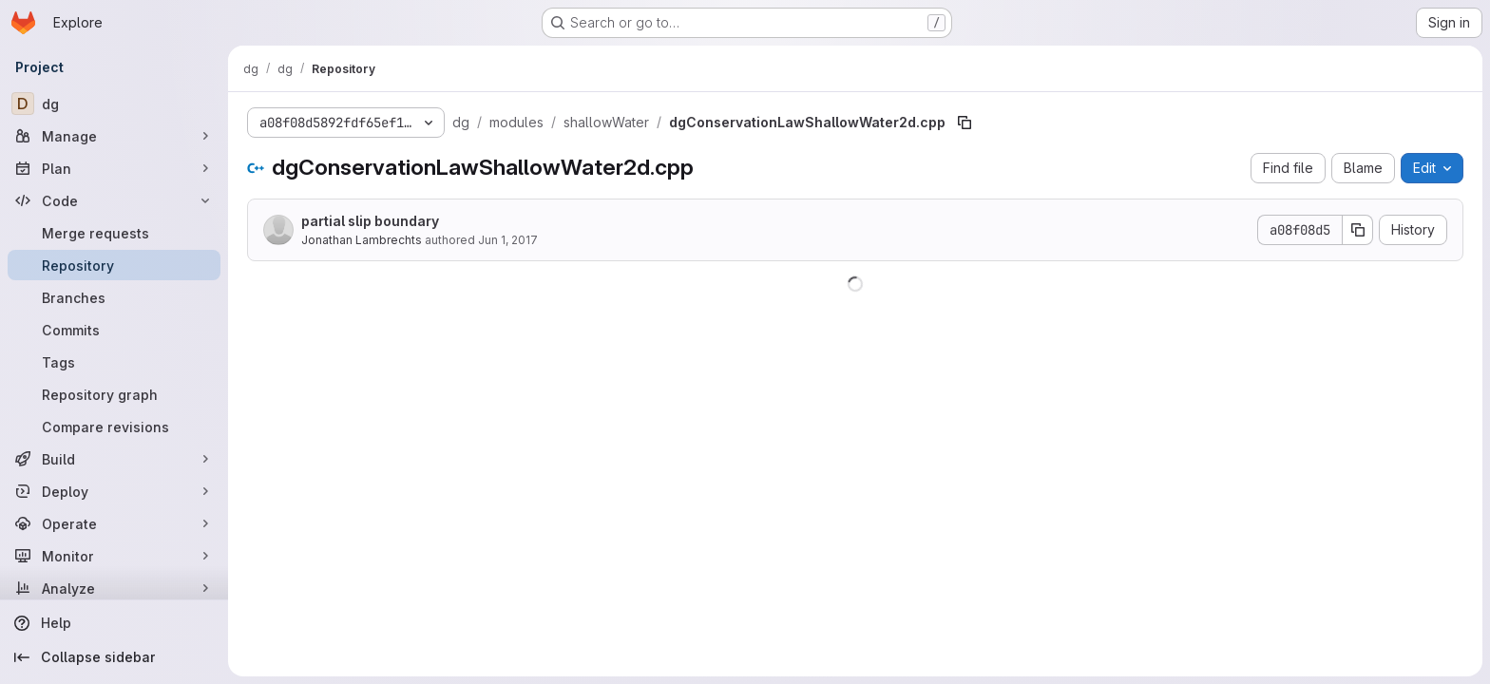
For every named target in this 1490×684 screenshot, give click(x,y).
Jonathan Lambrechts (361, 240)
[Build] (114, 459)
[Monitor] (114, 556)
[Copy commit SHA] (1358, 230)
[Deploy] (114, 491)
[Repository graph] (114, 394)
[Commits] (114, 329)
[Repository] (114, 265)
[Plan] (114, 168)
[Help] (114, 623)
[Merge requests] (114, 233)
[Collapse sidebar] (114, 657)
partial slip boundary (370, 221)
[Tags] (114, 362)
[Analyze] (114, 588)
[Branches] (114, 297)
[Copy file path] (964, 122)
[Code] (114, 200)
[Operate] (114, 523)
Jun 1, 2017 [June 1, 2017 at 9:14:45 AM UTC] (508, 240)
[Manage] (114, 136)
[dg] (114, 103)
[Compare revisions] (114, 426)
